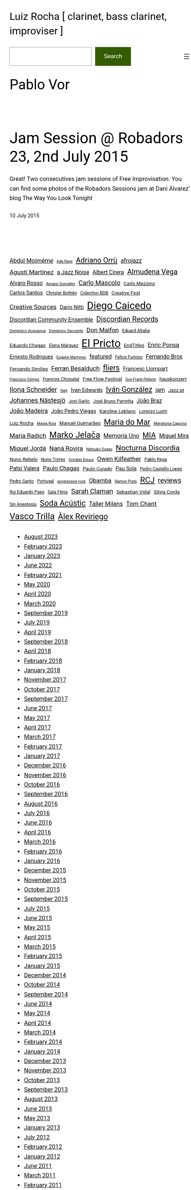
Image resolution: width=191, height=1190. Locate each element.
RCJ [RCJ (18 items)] (147, 479)
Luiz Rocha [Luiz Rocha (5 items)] (21, 423)
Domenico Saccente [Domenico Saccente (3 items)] (66, 331)
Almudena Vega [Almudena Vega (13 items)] (152, 272)
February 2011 (43, 1185)
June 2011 (38, 1166)
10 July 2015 (24, 216)
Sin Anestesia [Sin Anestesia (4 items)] (23, 504)
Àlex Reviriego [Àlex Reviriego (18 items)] (83, 516)
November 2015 (45, 880)
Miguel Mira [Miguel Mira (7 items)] (174, 435)
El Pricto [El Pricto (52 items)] (100, 343)
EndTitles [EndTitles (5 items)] (134, 345)
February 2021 (43, 575)
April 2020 (37, 593)
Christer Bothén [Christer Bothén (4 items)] (61, 293)
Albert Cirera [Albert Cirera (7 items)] (108, 272)
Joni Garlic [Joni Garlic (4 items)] (79, 401)
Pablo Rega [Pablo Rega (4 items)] (155, 459)
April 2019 (37, 632)
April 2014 (37, 1023)
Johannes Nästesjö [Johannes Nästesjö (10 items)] (37, 400)
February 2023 (43, 546)
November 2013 (45, 1070)
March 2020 (40, 603)
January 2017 (42, 756)
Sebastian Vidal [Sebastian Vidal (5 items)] (133, 492)
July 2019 (37, 622)
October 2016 (42, 784)
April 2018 (37, 651)
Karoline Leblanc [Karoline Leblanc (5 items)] (117, 411)
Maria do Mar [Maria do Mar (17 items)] (127, 422)
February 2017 (43, 746)
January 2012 (42, 1156)
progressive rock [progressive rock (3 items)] (71, 481)
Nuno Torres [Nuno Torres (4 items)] (53, 459)
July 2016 (37, 813)
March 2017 (40, 736)
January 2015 (42, 965)
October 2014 (42, 984)
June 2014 (38, 1003)
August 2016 (41, 803)
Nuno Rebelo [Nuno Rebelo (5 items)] (23, 459)
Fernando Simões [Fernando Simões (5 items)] (28, 369)
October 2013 (42, 1080)
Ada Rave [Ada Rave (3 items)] (64, 261)
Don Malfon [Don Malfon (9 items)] (102, 330)
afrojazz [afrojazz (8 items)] (131, 260)
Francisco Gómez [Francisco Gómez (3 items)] (24, 379)
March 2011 (40, 1175)
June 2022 (38, 565)
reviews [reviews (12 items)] (170, 480)
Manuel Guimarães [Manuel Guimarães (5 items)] (80, 423)
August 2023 (41, 536)
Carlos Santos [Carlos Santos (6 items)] (26, 292)
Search (113, 56)
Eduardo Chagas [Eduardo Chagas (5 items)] (27, 345)
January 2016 (42, 860)
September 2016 (46, 794)
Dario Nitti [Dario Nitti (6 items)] (72, 307)
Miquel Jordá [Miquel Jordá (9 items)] (27, 448)
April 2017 (37, 727)
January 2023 (42, 555)
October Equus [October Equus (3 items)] (81, 459)
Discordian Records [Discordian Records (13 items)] (127, 319)
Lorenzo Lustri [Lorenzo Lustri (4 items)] (153, 411)
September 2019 (46, 613)
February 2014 (43, 1041)
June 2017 (38, 708)
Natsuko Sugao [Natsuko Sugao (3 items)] (99, 449)
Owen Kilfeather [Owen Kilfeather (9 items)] (119, 458)
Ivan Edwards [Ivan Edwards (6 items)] (87, 390)
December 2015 (45, 870)
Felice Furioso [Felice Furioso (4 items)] (129, 357)
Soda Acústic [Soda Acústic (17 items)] (63, 503)
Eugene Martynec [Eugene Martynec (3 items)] (71, 357)
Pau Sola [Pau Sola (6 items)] (126, 468)
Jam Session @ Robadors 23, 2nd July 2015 (96, 147)
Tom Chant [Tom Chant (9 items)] (141, 503)
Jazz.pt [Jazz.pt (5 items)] (176, 390)
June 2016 (38, 822)
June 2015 (38, 918)
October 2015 (42, 889)
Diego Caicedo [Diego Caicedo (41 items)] (119, 306)
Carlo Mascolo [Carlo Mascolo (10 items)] (99, 283)
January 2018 (42, 670)
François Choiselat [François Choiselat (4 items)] (61, 379)
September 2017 (46, 698)
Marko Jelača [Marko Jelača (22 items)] (75, 435)
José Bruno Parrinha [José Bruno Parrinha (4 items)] (113, 401)
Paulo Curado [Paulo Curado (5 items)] (98, 468)
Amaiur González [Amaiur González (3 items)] (60, 283)
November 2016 (45, 775)
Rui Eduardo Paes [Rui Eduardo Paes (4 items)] (26, 492)
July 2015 (37, 908)
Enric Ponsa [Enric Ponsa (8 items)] (163, 345)
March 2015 (40, 946)
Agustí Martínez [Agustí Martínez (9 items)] (31, 272)
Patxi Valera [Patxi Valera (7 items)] (24, 468)
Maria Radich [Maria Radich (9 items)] (27, 435)
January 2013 (42, 1127)
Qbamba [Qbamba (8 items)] (100, 480)
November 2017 (45, 679)
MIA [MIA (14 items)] (149, 435)
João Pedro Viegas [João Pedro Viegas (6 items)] (73, 411)
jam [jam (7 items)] (160, 389)
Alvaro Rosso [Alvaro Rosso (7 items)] (26, 283)
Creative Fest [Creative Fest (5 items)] (125, 293)
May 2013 (37, 1118)
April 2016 (37, 832)
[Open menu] (186, 56)
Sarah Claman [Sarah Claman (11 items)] (92, 491)
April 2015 (37, 937)
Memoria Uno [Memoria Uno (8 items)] (121, 435)
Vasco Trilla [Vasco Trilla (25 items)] (32, 516)
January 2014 (42, 1051)
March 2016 (40, 841)
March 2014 (40, 1032)
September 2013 (46, 1089)
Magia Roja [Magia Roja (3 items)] (46, 423)
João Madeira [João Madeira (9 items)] (28, 410)
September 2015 (46, 898)
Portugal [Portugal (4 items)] (45, 481)
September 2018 (46, 641)
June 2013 (38, 1108)
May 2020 (37, 584)
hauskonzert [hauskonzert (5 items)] (173, 379)
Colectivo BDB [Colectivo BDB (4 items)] (94, 293)
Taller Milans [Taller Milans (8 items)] (106, 503)
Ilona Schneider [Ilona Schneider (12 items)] (33, 389)
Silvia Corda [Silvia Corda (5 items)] (167, 492)
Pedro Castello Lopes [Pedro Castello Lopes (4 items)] (161, 468)
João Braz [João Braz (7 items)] (149, 400)
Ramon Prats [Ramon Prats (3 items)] (126, 481)
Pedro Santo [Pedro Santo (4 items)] (21, 481)
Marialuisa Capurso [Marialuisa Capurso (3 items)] (170, 423)
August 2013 (41, 1099)
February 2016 (43, 851)
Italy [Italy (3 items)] (64, 390)
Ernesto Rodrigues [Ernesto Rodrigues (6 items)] (31, 356)
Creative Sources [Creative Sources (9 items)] (32, 306)
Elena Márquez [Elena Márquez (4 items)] (63, 345)
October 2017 (42, 689)
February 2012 (43, 1146)
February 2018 (43, 660)
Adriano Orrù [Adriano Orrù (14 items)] (96, 260)
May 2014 (37, 1013)
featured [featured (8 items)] (100, 356)
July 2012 (37, 1137)
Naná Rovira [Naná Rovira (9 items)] (66, 448)
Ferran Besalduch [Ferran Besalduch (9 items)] (75, 368)
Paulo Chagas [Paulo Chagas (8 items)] (61, 468)
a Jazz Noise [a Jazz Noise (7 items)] (73, 272)
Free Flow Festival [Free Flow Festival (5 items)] (102, 379)
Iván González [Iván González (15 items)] (129, 389)
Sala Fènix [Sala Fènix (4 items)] (58, 492)
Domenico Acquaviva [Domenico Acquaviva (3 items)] (27, 331)
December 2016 (45, 765)
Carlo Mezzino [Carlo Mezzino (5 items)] (139, 283)
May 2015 (37, 927)
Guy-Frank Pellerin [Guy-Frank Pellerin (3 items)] (140, 379)
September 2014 (46, 994)
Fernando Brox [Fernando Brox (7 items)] (164, 356)
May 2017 (37, 718)
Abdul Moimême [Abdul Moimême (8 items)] (31, 260)
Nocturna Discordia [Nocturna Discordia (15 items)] (148, 448)
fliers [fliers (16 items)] (111, 367)
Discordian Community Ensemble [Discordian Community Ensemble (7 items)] (51, 319)
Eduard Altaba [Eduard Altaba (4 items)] (136, 330)
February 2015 (43, 956)
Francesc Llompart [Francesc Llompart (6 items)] (145, 368)
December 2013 (45, 1061)
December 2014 (45, 975)
